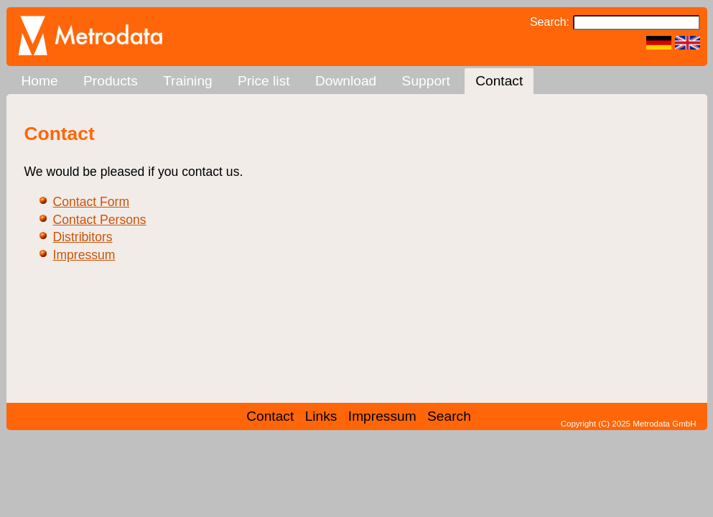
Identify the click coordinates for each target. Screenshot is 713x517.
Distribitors (83, 237)
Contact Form (91, 202)
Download (345, 80)
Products (110, 80)
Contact (499, 80)
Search (449, 416)
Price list (264, 80)
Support (426, 80)
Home (40, 80)
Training (188, 80)
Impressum (84, 255)
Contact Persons (99, 220)
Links (321, 416)
